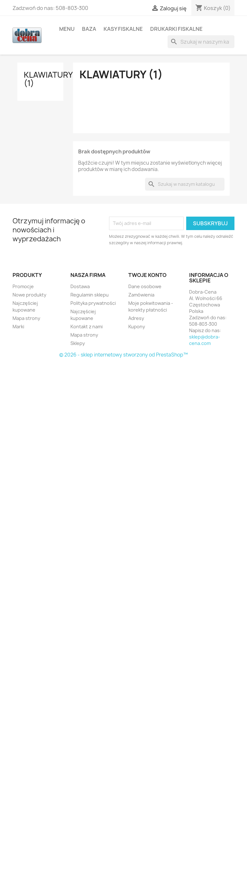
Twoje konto (147, 275)
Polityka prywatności (93, 303)
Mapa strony (26, 318)
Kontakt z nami (86, 326)
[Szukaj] (201, 41)
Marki (18, 326)
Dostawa (80, 286)
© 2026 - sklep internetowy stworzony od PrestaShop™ (123, 354)
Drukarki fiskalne (176, 28)
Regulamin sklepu (89, 295)
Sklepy (77, 343)
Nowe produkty (29, 295)
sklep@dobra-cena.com (204, 340)
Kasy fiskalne (123, 28)
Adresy (136, 318)
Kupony (136, 326)
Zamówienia (141, 295)
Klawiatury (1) (48, 79)
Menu (67, 28)
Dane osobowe (144, 286)
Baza (89, 28)
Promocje (23, 286)
